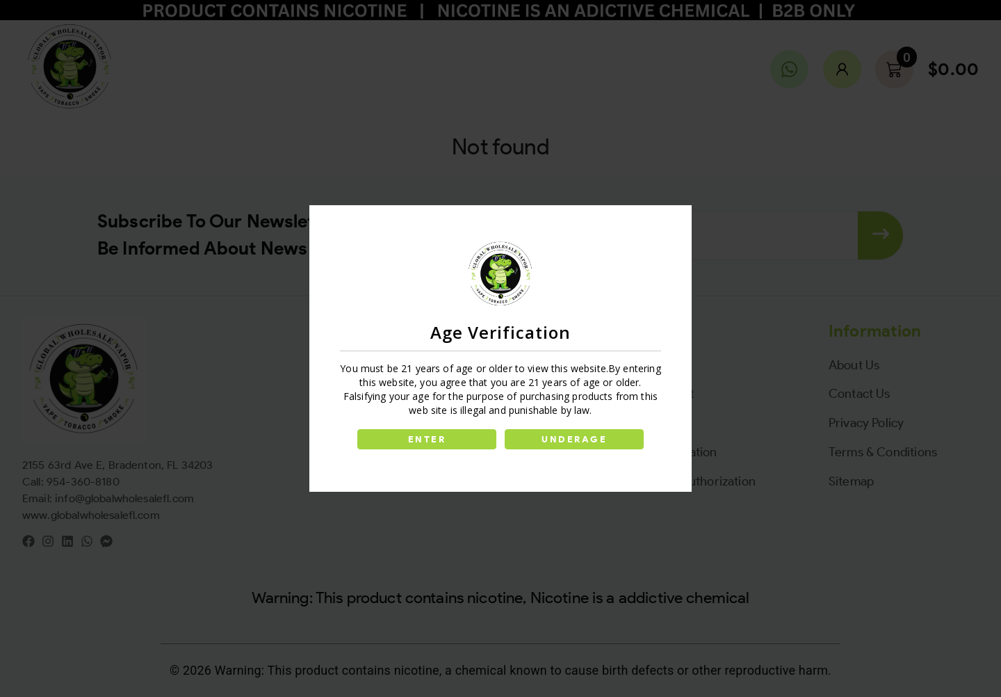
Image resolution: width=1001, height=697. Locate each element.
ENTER (425, 439)
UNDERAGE (575, 439)
